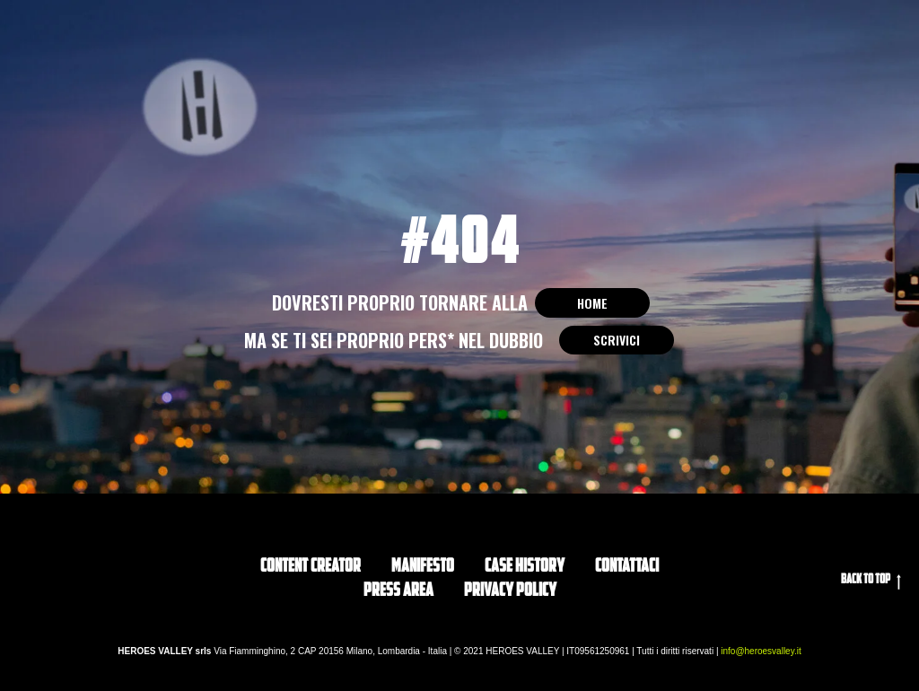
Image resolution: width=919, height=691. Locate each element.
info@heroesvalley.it (761, 651)
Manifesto (422, 567)
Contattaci (627, 567)
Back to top (871, 581)
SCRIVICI (616, 339)
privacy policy (510, 591)
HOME (592, 302)
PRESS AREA (398, 591)
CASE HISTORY (525, 567)
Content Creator (310, 567)
